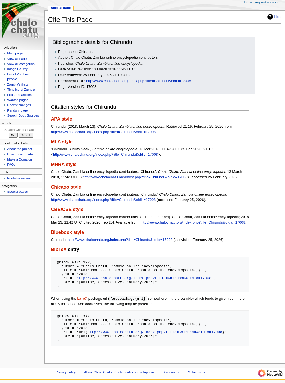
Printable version (19, 178)
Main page (15, 53)
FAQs (11, 164)
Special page (61, 7)
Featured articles (19, 94)
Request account (267, 2)
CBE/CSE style (67, 209)
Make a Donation (19, 159)
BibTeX (59, 249)
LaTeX (82, 299)
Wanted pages (17, 100)
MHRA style (64, 164)
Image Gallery (17, 69)
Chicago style (66, 186)
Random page (17, 110)
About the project (19, 149)
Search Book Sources (23, 115)
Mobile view (196, 372)
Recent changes (19, 105)
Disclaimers (170, 372)
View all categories (20, 64)
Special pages (17, 191)
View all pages (17, 58)
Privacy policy (66, 372)
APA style (61, 118)
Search (6, 123)
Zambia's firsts (17, 84)
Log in (248, 2)
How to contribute (20, 154)
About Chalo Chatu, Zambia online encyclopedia (119, 372)
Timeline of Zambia (21, 89)
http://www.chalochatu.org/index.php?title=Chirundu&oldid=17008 (138, 81)
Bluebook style (67, 232)
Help (274, 17)
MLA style (62, 141)
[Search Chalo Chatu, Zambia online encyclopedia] (21, 129)
